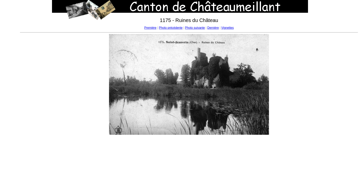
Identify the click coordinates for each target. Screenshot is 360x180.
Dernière (213, 28)
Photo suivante (195, 28)
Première (150, 28)
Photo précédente (171, 28)
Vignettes (227, 28)
